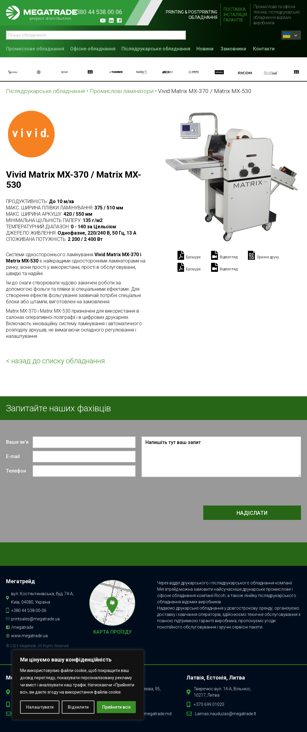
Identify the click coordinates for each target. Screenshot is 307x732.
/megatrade (22, 627)
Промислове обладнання (35, 49)
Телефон (16, 471)
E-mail (13, 456)
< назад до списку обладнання (55, 361)
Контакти (264, 49)
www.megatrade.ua (29, 635)
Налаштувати (40, 707)
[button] (36, 48)
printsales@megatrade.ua (35, 618)
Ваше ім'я (17, 442)
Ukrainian (286, 35)
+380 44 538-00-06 (28, 610)
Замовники (233, 49)
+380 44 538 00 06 (97, 12)
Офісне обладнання (92, 49)
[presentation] (255, 491)
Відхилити (78, 707)
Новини (204, 49)
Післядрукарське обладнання (155, 49)
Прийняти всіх (116, 707)
